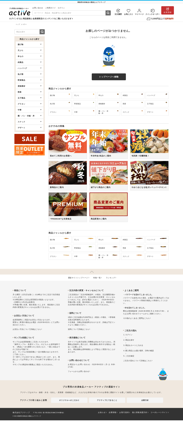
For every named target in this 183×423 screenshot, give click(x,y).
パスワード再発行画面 (141, 300)
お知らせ (102, 412)
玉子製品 (29, 98)
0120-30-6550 (144, 311)
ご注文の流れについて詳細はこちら (137, 361)
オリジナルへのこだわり (69, 400)
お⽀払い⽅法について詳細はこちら (27, 329)
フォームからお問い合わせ (78, 371)
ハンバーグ (29, 68)
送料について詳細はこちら (78, 329)
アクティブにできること (107, 400)
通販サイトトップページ (78, 278)
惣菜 (29, 92)
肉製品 (29, 62)
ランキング (110, 278)
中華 (29, 110)
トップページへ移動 (109, 77)
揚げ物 (29, 44)
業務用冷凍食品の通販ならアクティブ (29, 416)
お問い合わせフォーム (136, 314)
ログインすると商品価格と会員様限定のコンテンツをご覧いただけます (40, 18)
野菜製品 (29, 80)
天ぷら (29, 50)
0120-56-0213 (43, 322)
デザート (29, 127)
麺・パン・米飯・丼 (29, 116)
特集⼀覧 (97, 278)
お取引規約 (124, 412)
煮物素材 (29, 86)
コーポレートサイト (159, 412)
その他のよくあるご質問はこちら (136, 318)
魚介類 (29, 74)
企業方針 (145, 400)
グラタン (29, 104)
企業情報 (112, 412)
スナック (29, 121)
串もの (29, 56)
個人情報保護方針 (139, 412)
